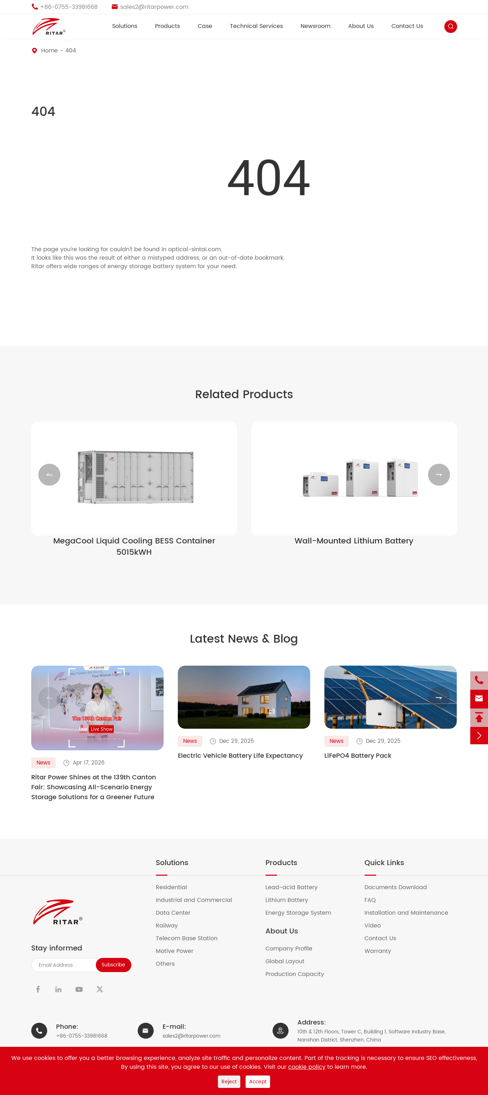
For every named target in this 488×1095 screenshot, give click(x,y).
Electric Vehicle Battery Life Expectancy (240, 762)
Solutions (124, 26)
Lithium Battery (291, 906)
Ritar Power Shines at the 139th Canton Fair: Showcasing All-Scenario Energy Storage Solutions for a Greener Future (93, 793)
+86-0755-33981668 (82, 1042)
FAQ (374, 906)
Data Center (177, 919)
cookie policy (306, 1067)
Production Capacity (299, 980)
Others (169, 970)
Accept (258, 1082)
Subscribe (113, 971)
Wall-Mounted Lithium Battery (354, 544)
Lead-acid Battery (296, 893)
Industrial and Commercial (198, 906)
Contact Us (407, 26)
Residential (176, 893)
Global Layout (289, 967)
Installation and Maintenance (410, 919)
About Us (361, 26)
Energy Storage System (302, 919)
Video (377, 931)
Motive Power (179, 957)
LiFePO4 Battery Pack (357, 762)
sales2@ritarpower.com (191, 1042)
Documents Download (400, 893)
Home (49, 50)
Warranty (382, 957)
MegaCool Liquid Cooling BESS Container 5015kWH (134, 549)
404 (70, 50)
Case (205, 26)
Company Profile (293, 954)
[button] (49, 478)
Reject (229, 1082)
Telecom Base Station (191, 944)
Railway (171, 931)
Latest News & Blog (244, 643)
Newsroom (315, 26)
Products (167, 26)
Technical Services (256, 26)
